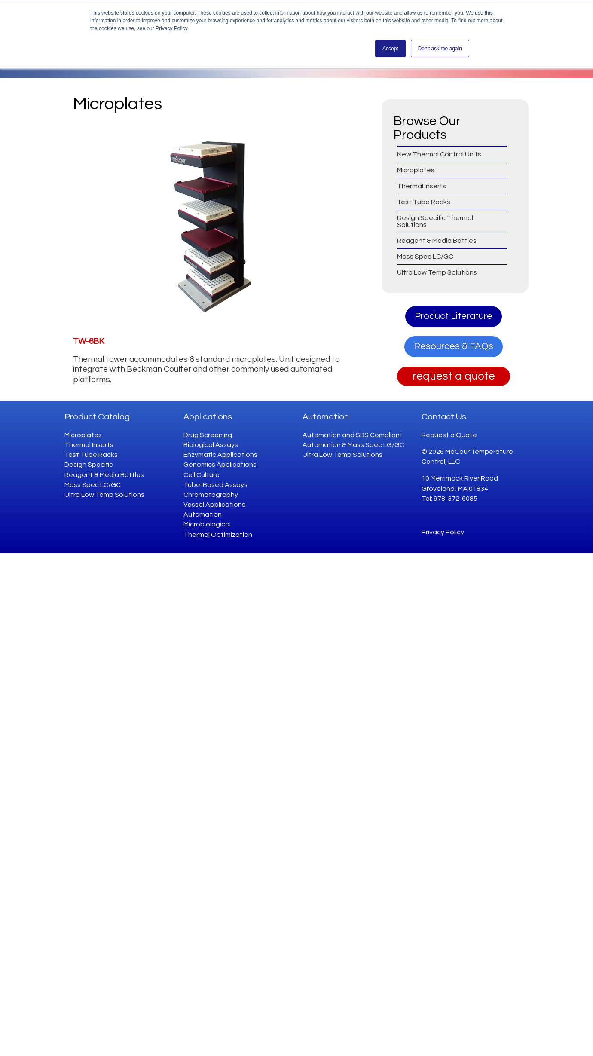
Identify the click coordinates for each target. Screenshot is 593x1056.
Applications (207, 417)
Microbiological (207, 524)
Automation (202, 514)
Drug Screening (207, 435)
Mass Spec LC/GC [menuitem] (425, 256)
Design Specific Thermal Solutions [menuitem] (435, 221)
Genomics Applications (220, 464)
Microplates (83, 435)
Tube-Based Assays (215, 484)
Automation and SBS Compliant (353, 435)
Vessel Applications (214, 504)
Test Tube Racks (91, 454)
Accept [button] (390, 49)
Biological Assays (210, 444)
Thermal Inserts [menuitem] (421, 186)
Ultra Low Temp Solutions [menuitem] (437, 272)
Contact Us (444, 417)
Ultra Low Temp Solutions (104, 494)
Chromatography (210, 494)
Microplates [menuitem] (415, 170)
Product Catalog (97, 417)
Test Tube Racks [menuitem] (423, 202)
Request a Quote (449, 435)
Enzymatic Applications (220, 454)
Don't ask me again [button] (440, 49)
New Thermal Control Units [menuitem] (439, 154)
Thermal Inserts (88, 444)
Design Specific (88, 464)
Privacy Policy (443, 532)
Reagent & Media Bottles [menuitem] (437, 240)
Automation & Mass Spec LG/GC (353, 444)
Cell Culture (201, 474)
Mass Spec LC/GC (92, 484)
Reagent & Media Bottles (104, 474)
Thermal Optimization (217, 534)
